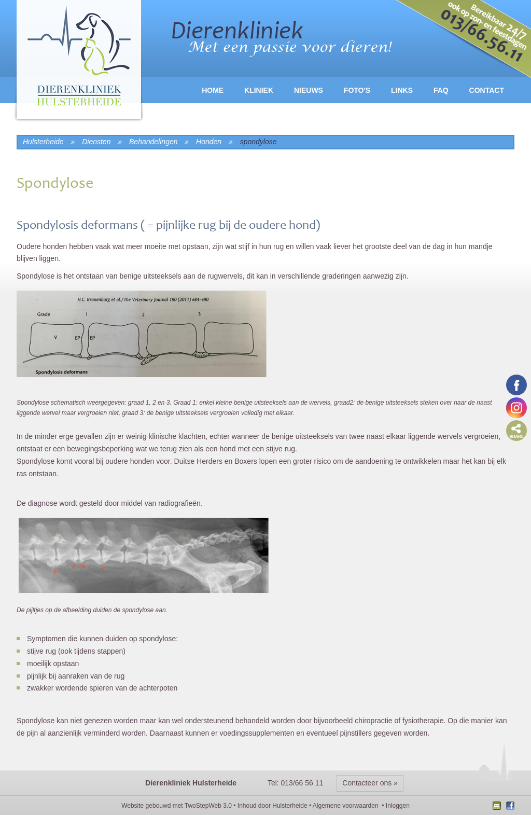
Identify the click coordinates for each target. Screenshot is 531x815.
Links (402, 90)
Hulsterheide (289, 805)
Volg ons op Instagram (516, 407)
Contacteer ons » (370, 783)
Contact (486, 90)
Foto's (357, 90)
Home (212, 90)
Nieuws (308, 90)
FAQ (441, 90)
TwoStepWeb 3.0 (208, 805)
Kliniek (258, 90)
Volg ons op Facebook (516, 385)
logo (78, 62)
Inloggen (398, 805)
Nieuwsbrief (498, 807)
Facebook (509, 807)
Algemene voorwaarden (346, 805)
